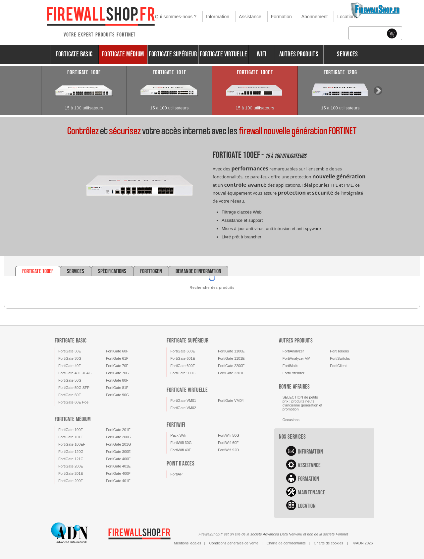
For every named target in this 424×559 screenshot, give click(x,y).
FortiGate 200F (70, 481)
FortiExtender (293, 373)
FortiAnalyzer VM (296, 358)
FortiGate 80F (117, 380)
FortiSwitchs (340, 358)
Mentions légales (187, 543)
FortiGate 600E (182, 351)
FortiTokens (339, 351)
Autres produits (298, 54)
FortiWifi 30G (180, 443)
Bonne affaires (294, 386)
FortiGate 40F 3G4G (74, 373)
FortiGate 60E (69, 395)
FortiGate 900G (182, 373)
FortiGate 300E (118, 452)
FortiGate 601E (182, 358)
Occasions (291, 420)
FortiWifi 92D (228, 450)
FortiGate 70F (117, 366)
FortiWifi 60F (228, 443)
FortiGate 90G (117, 395)
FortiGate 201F (118, 430)
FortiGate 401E (118, 466)
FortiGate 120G (70, 452)
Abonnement (314, 16)
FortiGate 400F (118, 473)
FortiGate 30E (69, 351)
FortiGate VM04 (231, 401)
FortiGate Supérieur (173, 54)
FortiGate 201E (70, 473)
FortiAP (176, 474)
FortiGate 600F (182, 366)
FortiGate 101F (70, 437)
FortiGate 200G (118, 437)
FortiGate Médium (123, 54)
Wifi (261, 54)
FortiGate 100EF (71, 444)
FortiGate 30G (69, 358)
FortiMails (290, 366)
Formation (281, 16)
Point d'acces (180, 463)
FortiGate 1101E (231, 358)
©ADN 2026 (363, 543)
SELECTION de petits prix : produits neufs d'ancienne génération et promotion (302, 403)
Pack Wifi (178, 435)
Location (346, 16)
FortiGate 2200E (231, 366)
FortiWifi (176, 424)
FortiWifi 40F (180, 450)
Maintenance (311, 492)
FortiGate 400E (118, 459)
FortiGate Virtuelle (223, 54)
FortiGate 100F (70, 430)
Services (347, 54)
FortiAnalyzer (293, 351)
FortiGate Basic (74, 54)
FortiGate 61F (117, 358)
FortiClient (338, 366)
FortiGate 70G (117, 373)
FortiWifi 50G (228, 435)
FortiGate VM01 (183, 401)
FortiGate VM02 (183, 408)
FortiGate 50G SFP (73, 388)
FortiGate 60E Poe (73, 402)
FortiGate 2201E (231, 373)
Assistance (250, 16)
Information (217, 16)
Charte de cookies (328, 543)
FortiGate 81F (117, 388)
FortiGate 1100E (231, 351)
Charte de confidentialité (286, 543)
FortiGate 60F (117, 351)
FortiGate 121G (70, 459)
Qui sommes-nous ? (175, 16)
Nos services (292, 436)
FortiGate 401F (118, 481)
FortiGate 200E (70, 466)
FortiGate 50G (69, 380)
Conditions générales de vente (234, 543)
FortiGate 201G (118, 444)
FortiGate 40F (69, 366)
